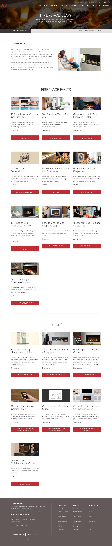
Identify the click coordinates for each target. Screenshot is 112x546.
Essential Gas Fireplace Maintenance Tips (25, 484)
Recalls (90, 526)
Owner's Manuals (76, 513)
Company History (92, 508)
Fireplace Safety (61, 529)
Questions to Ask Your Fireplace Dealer (87, 137)
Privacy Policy (32, 534)
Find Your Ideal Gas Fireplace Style (25, 248)
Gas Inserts (55, 5)
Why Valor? (91, 511)
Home (13, 43)
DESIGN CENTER (92, 2)
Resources (91, 5)
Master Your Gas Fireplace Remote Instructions (25, 429)
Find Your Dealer (104, 5)
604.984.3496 (17, 521)
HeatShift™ (60, 513)
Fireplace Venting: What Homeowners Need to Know (25, 375)
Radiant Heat (60, 519)
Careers (90, 516)
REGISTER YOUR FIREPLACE (81, 2)
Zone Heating (60, 524)
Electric (74, 5)
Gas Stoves (65, 5)
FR (100, 2)
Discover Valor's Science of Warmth (25, 303)
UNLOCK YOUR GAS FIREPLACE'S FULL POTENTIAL (87, 375)
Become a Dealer (92, 519)
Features (82, 5)
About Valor (91, 513)
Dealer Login (91, 524)
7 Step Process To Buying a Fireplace (56, 375)
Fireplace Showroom (62, 508)
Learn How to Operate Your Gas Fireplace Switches (56, 429)
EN (98, 2)
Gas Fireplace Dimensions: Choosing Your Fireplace (25, 192)
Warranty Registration (77, 511)
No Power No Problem (62, 521)
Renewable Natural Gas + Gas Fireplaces (56, 192)
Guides (99, 30)
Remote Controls (76, 519)
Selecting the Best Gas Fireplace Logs (56, 246)
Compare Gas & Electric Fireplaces (87, 429)
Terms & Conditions (18, 534)
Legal (90, 529)
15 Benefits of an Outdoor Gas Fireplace (25, 137)
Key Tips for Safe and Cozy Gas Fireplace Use (87, 246)
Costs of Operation (77, 521)
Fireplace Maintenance (77, 526)
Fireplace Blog (76, 529)
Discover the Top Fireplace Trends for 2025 (56, 137)
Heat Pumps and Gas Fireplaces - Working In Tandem (87, 192)
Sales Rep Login (92, 521)
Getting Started (76, 524)
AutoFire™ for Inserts (62, 516)
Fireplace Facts (89, 30)
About (80, 30)
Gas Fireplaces (44, 5)
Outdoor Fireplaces (62, 526)
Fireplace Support (77, 516)
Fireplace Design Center (63, 511)
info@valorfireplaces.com (19, 523)
